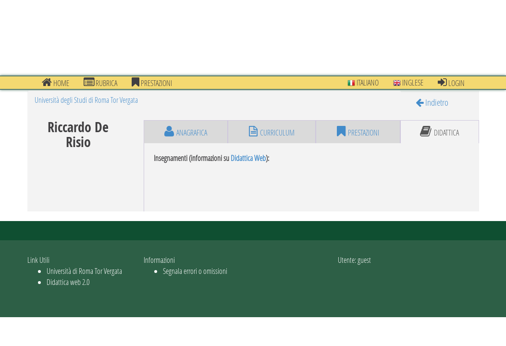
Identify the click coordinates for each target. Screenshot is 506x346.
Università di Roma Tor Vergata (84, 271)
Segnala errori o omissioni (195, 271)
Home (55, 82)
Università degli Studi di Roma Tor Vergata (86, 100)
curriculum (272, 131)
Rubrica (100, 82)
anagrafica (185, 131)
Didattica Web (248, 158)
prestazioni (152, 82)
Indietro (432, 102)
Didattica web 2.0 (68, 282)
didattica (439, 131)
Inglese (408, 82)
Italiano (363, 82)
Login (451, 82)
